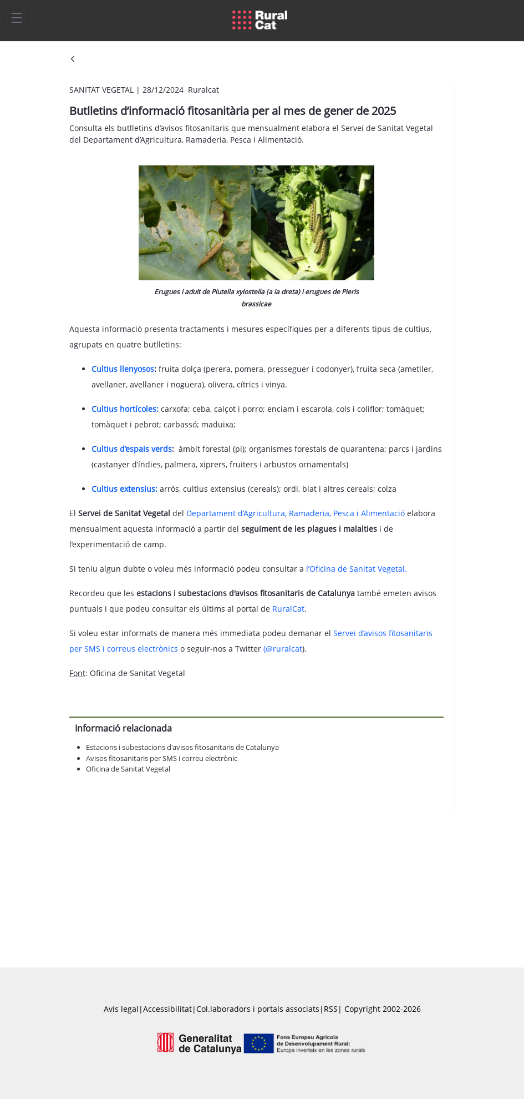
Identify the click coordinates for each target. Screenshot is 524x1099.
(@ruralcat (282, 648)
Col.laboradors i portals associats (257, 1009)
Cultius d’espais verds (131, 448)
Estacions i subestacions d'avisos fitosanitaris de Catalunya (182, 747)
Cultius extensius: (124, 488)
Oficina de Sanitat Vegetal (128, 769)
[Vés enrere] (72, 59)
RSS (331, 1009)
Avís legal (121, 1009)
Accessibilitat (167, 1009)
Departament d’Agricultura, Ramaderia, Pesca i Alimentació (295, 513)
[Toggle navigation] (16, 17)
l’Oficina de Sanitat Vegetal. (356, 568)
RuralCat (288, 608)
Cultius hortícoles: (125, 409)
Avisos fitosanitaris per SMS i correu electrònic (161, 758)
